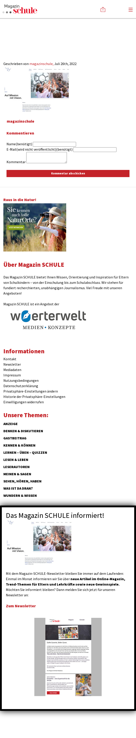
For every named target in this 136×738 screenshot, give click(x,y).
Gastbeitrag (14, 438)
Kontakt (9, 359)
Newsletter (12, 364)
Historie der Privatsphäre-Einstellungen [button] (34, 396)
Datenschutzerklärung (20, 386)
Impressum (12, 375)
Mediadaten (12, 369)
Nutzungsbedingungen (21, 380)
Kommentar (16, 162)
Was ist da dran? (18, 488)
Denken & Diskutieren (23, 431)
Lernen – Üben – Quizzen (25, 452)
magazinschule (20, 121)
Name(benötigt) (19, 144)
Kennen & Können (19, 445)
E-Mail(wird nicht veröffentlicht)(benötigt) (39, 149)
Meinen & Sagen (17, 474)
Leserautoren (16, 467)
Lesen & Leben (15, 459)
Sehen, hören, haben (22, 481)
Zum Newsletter (21, 605)
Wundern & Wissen (20, 495)
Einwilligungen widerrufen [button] (23, 402)
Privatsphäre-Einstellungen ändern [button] (30, 391)
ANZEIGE (10, 423)
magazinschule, (41, 63)
